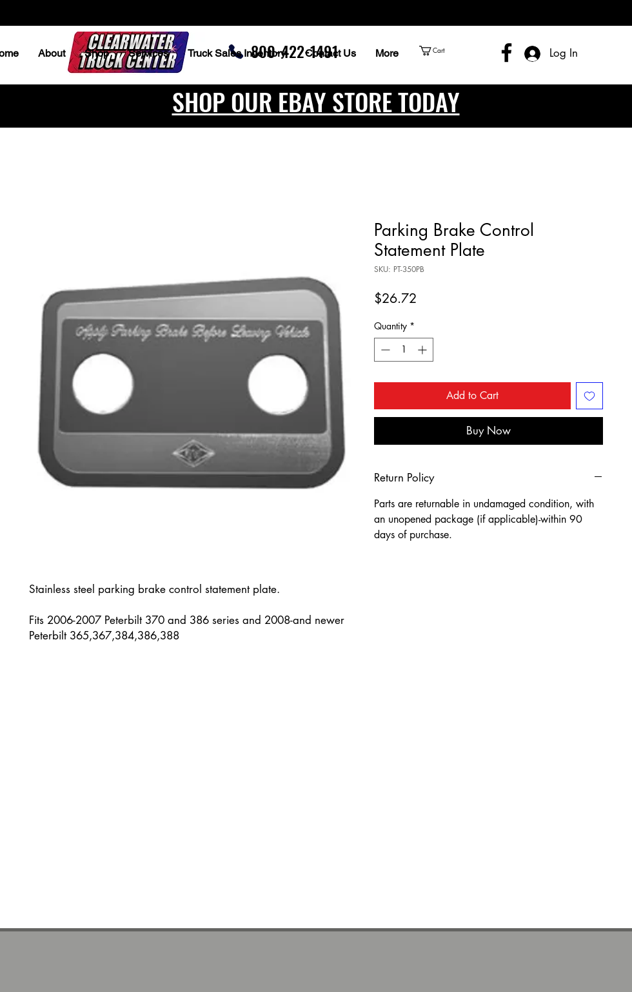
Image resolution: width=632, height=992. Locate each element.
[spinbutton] (403, 349)
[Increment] (423, 349)
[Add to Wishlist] (589, 395)
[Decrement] (384, 349)
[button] (456, 50)
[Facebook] (506, 52)
